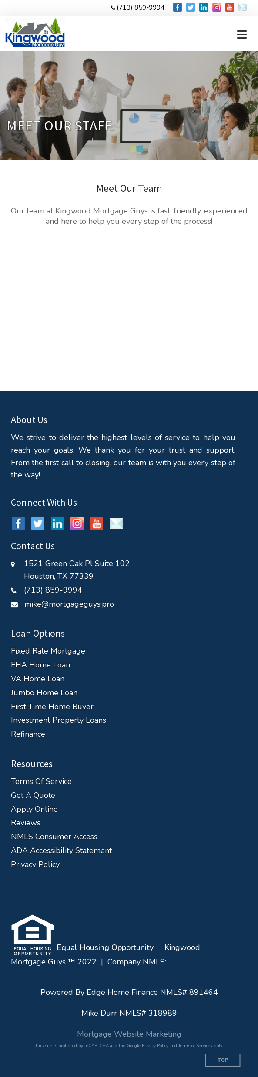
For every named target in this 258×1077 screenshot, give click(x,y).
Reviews (25, 823)
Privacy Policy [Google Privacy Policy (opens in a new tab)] (155, 1046)
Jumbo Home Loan (44, 693)
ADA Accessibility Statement (61, 851)
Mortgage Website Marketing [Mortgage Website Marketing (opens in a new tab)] (129, 1034)
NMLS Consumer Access (54, 837)
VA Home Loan (37, 679)
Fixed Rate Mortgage (48, 651)
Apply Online (34, 809)
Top (223, 1060)
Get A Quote (33, 795)
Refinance (28, 734)
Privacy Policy (35, 865)
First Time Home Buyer (52, 707)
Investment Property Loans (58, 720)
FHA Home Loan (40, 665)
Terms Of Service (41, 782)
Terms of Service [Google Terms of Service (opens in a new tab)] (194, 1046)
